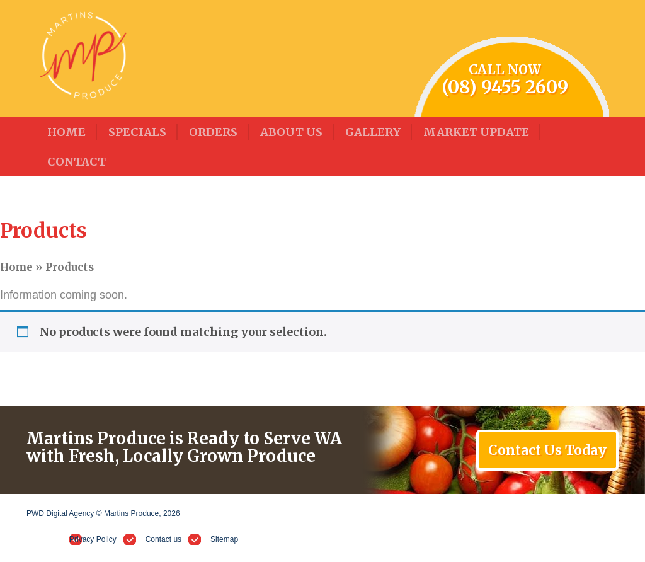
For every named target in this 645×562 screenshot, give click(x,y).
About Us (291, 132)
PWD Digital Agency (60, 513)
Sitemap (224, 539)
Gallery (373, 132)
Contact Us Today (547, 450)
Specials (137, 132)
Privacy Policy (93, 539)
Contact (76, 161)
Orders (213, 132)
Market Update (476, 132)
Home (66, 132)
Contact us (163, 539)
